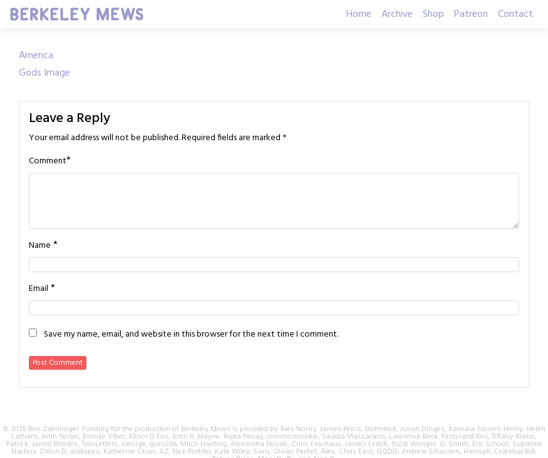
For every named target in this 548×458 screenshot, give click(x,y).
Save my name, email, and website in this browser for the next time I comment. (191, 334)
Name (40, 246)
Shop (433, 14)
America (36, 56)
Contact (515, 14)
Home (358, 14)
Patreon (471, 14)
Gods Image (44, 73)
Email (38, 289)
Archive (397, 14)
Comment (47, 161)
